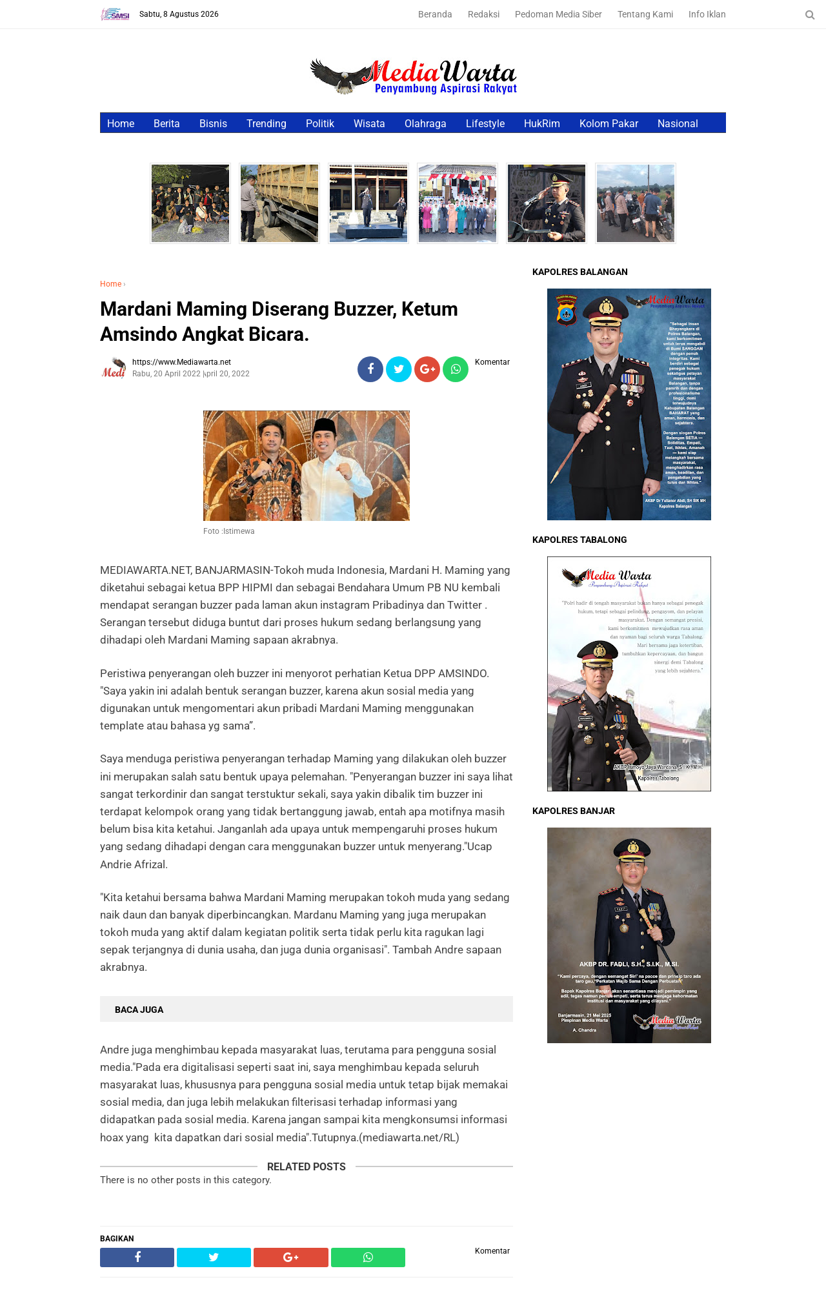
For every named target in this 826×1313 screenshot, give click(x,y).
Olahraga (426, 123)
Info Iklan (707, 14)
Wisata (369, 123)
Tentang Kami (645, 14)
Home (120, 123)
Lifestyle (485, 123)
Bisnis (213, 123)
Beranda (435, 14)
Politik (320, 123)
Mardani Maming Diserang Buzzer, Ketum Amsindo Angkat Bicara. (279, 321)
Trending (267, 123)
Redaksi (483, 14)
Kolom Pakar (608, 123)
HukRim (542, 123)
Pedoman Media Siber (558, 14)
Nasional (678, 123)
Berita (167, 123)
